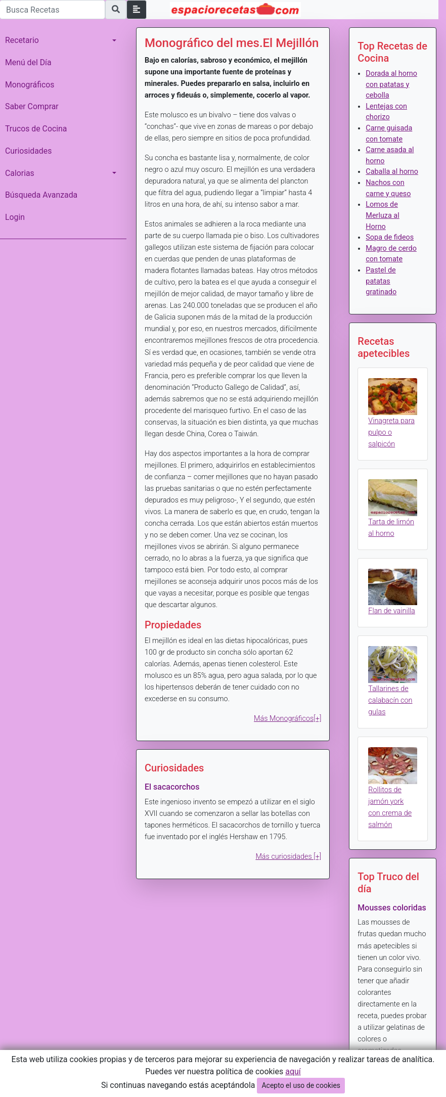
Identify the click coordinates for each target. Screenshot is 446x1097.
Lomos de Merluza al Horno (382, 215)
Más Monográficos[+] (287, 718)
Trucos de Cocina (36, 128)
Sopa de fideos (390, 237)
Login (15, 217)
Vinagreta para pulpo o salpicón (391, 432)
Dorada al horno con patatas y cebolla (391, 84)
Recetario (22, 40)
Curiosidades (28, 151)
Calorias (19, 173)
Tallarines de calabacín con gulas (390, 700)
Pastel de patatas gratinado (381, 281)
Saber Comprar (32, 106)
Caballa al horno (392, 171)
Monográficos (29, 84)
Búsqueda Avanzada (41, 195)
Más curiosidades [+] (288, 856)
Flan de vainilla (391, 611)
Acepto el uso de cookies (300, 1085)
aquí (293, 1071)
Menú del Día (28, 62)
